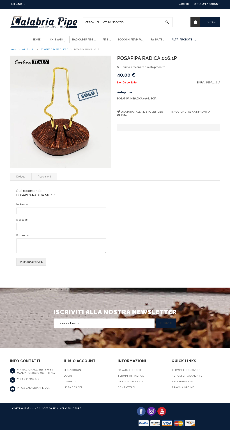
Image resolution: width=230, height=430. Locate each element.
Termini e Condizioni (186, 370)
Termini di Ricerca (131, 375)
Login (68, 375)
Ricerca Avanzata (131, 381)
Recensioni (44, 179)
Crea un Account (207, 4)
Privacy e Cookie (130, 370)
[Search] (167, 22)
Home (13, 52)
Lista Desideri (74, 387)
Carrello (71, 381)
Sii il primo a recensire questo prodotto (141, 70)
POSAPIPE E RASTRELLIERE (54, 52)
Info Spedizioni (182, 381)
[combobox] (127, 22)
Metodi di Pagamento (187, 375)
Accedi (184, 4)
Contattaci (126, 387)
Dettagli (20, 179)
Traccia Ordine (183, 387)
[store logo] (44, 22)
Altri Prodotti (28, 52)
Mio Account (73, 370)
